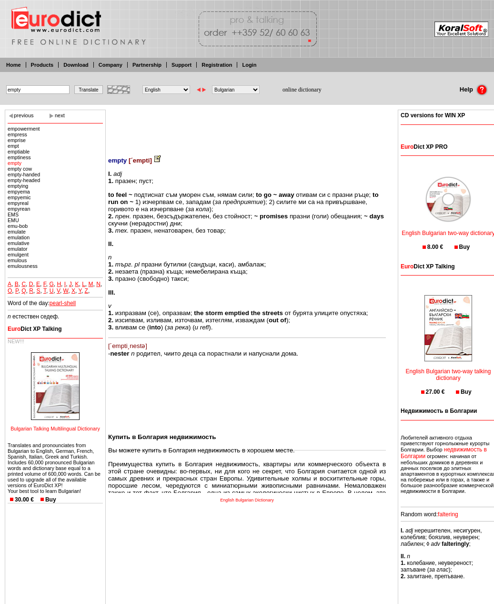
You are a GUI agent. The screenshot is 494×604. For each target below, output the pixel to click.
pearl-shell (63, 303)
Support (181, 65)
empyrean (19, 209)
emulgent (18, 254)
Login (249, 65)
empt (13, 146)
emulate (17, 232)
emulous (17, 260)
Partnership (146, 65)
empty (14, 163)
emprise (17, 140)
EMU (13, 220)
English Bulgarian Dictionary (247, 500)
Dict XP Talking (35, 329)
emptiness (19, 157)
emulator (17, 249)
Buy (50, 499)
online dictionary (302, 89)
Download (76, 65)
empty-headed (24, 180)
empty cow (20, 169)
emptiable (19, 151)
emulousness (23, 266)
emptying (18, 186)
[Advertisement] (247, 126)
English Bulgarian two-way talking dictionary (448, 368)
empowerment (24, 129)
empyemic (19, 197)
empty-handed (24, 174)
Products (42, 65)
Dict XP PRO (424, 146)
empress (17, 134)
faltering (448, 514)
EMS (13, 214)
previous (24, 115)
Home (13, 65)
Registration (217, 65)
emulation (19, 237)
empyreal (18, 203)
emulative (19, 243)
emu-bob (18, 226)
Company (110, 65)
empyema (19, 192)
